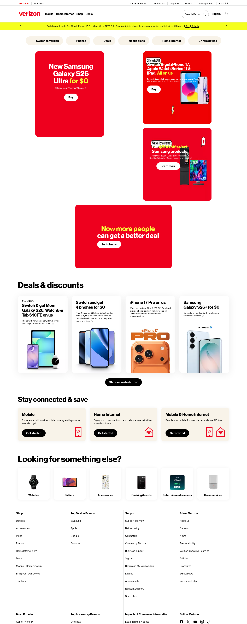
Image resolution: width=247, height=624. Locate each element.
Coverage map (206, 2)
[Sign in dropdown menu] (218, 13)
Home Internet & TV (26, 462)
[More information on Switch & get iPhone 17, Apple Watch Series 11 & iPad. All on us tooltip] (181, 79)
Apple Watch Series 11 (28, 570)
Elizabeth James (80, 578)
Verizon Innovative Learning (194, 462)
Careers (184, 439)
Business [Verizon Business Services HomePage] (38, 2)
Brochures (185, 477)
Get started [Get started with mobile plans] (33, 344)
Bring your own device (28, 484)
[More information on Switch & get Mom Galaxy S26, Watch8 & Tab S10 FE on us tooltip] (53, 234)
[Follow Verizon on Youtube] (195, 533)
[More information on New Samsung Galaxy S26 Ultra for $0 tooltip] (85, 79)
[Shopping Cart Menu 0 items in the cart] (227, 13)
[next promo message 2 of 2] (226, 24)
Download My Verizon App (139, 477)
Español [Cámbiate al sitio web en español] (224, 2)
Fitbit (73, 570)
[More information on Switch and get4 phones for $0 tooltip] (91, 232)
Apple (74, 439)
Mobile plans (133, 39)
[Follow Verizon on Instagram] (202, 533)
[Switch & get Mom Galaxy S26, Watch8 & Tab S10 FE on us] (43, 245)
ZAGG (74, 540)
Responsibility (187, 454)
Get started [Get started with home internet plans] (105, 344)
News (183, 447)
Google (75, 447)
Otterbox (76, 532)
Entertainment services (177, 406)
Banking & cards (141, 406)
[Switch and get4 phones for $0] (96, 245)
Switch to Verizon (44, 39)
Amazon (75, 454)
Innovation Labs (188, 492)
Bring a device (204, 39)
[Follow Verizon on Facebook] (181, 533)
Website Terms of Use (84, 614)
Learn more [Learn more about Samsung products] (150, 136)
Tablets (69, 406)
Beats (74, 548)
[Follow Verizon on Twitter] (188, 533)
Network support (134, 499)
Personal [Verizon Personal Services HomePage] (22, 2)
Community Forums (135, 454)
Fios (18, 578)
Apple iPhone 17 (24, 532)
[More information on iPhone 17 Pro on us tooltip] (142, 227)
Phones (78, 39)
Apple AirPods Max (26, 555)
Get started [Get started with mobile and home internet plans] (177, 344)
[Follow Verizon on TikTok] (209, 533)
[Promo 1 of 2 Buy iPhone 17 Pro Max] (124, 24)
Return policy (132, 439)
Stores (189, 2)
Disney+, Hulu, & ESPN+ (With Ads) (35, 563)
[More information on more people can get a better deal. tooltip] (183, 175)
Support (175, 2)
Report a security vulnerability (141, 548)
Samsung (76, 432)
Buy (136, 87)
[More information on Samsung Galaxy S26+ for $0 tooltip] (202, 226)
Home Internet (64, 13)
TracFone (21, 492)
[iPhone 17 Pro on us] (150, 245)
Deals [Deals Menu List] (88, 13)
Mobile (48, 13)
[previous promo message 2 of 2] (20, 24)
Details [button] (195, 24)
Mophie (75, 555)
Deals (104, 39)
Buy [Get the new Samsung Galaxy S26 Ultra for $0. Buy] (71, 88)
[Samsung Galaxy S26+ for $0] (204, 245)
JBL (73, 563)
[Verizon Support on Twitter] (181, 557)
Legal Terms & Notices (137, 532)
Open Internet (143, 605)
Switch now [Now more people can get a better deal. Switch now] (208, 163)
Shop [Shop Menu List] (78, 13)
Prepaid (20, 454)
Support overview (134, 432)
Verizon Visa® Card (26, 585)
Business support (134, 462)
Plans (19, 447)
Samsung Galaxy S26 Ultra (30, 548)
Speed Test (131, 507)
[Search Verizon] (196, 13)
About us (184, 432)
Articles (184, 469)
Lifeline (129, 484)
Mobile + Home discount (29, 477)
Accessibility (132, 492)
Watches (33, 406)
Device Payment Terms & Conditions (144, 540)
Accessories (105, 406)
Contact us (160, 2)
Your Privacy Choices (103, 605)
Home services (213, 406)
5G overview (186, 484)
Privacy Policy (79, 605)
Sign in (129, 469)
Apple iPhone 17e (25, 540)
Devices (20, 432)
